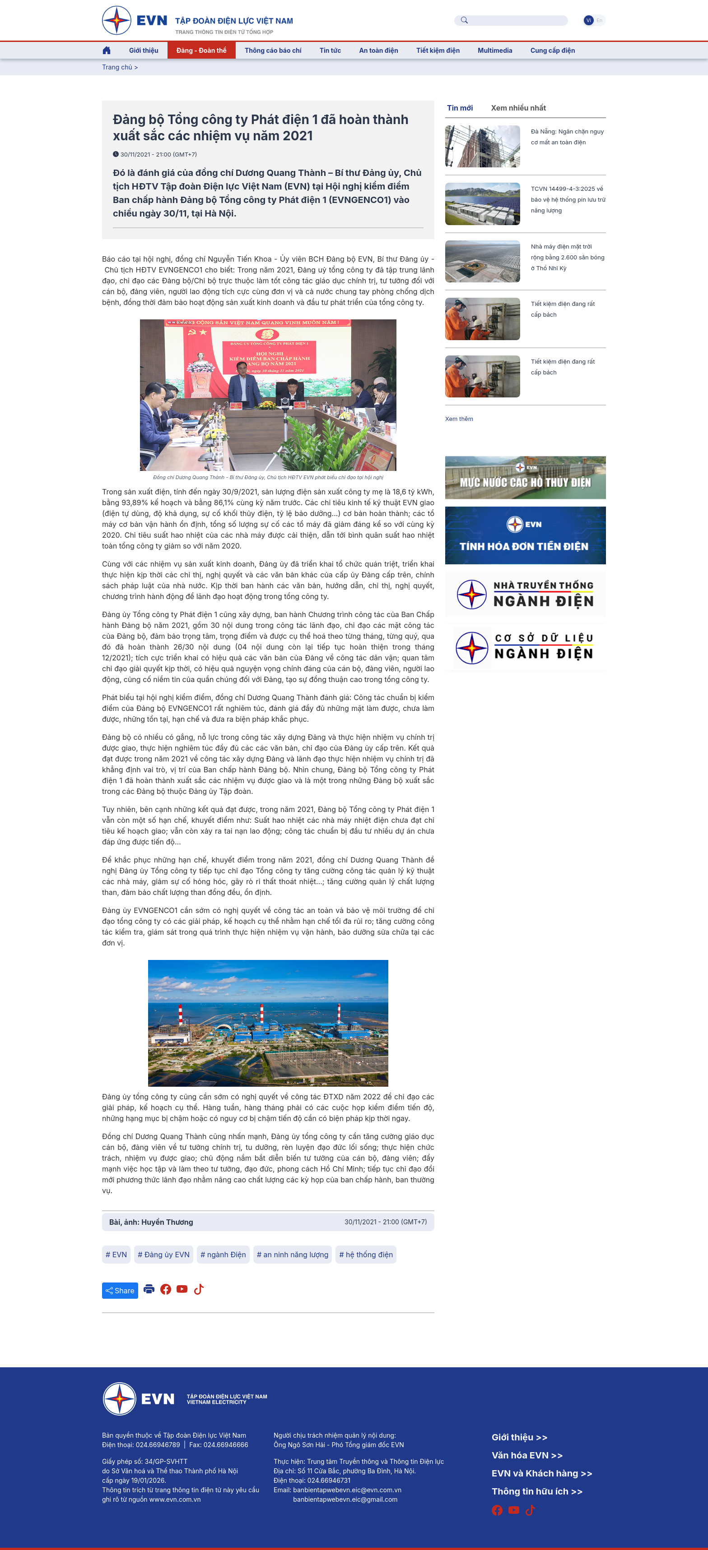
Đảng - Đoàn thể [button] (202, 50)
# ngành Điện (223, 1254)
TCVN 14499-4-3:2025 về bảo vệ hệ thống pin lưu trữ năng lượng (568, 199)
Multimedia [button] (495, 50)
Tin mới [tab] (460, 107)
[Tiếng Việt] (197, 19)
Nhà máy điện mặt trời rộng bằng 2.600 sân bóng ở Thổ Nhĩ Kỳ (568, 257)
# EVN (116, 1254)
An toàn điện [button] (378, 50)
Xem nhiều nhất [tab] (518, 107)
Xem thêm (459, 418)
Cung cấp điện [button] (553, 50)
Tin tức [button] (330, 50)
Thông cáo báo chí (273, 50)
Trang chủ (117, 67)
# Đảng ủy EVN (164, 1254)
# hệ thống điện (366, 1254)
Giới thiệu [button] (143, 50)
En (599, 20)
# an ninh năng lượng (293, 1254)
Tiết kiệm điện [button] (438, 50)
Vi (588, 20)
